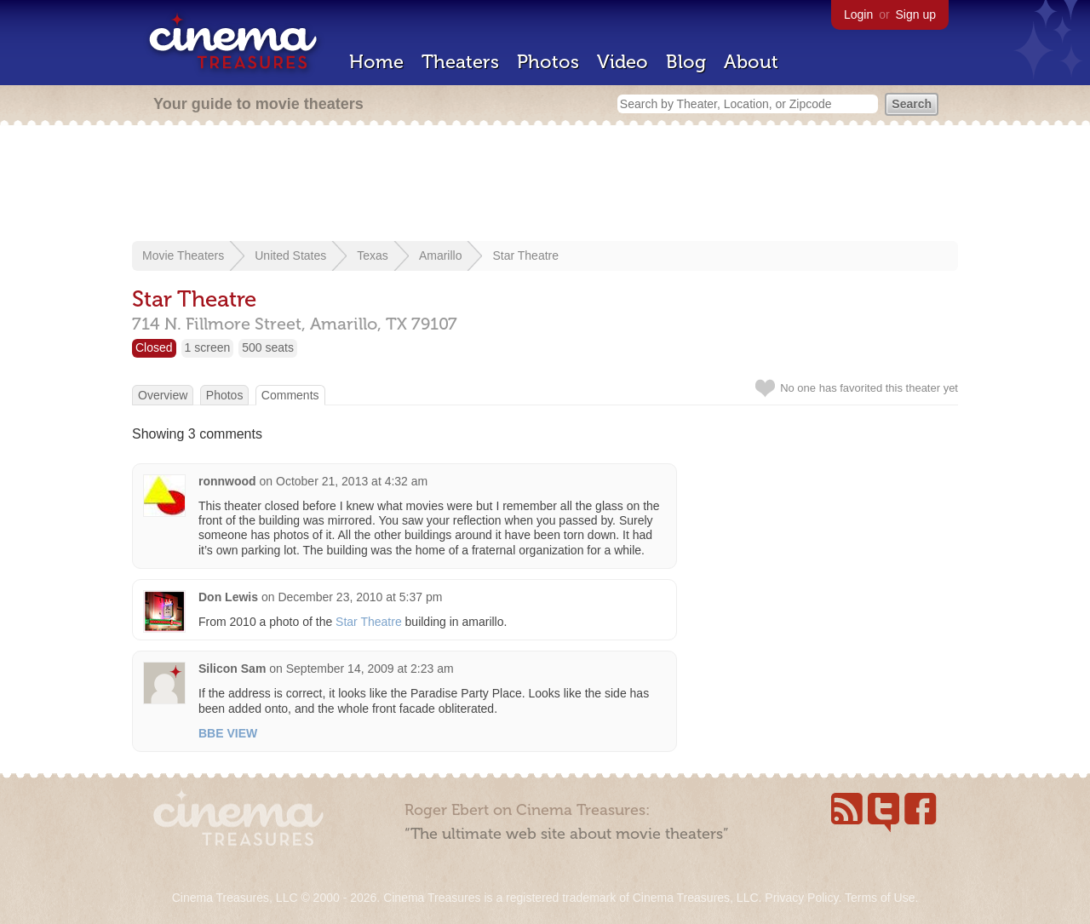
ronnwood (227, 481)
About (751, 61)
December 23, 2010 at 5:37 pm (360, 597)
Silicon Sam (232, 668)
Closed (154, 347)
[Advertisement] (545, 184)
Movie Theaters (183, 255)
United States (290, 255)
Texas (372, 255)
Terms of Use (880, 897)
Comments (290, 395)
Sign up (916, 14)
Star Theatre (525, 255)
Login (858, 14)
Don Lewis (228, 597)
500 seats (268, 347)
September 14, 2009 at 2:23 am (370, 668)
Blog (686, 61)
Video (622, 61)
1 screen (208, 347)
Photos (548, 61)
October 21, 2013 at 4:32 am (351, 481)
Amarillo (440, 255)
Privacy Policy (801, 897)
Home (376, 61)
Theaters (460, 61)
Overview (162, 395)
